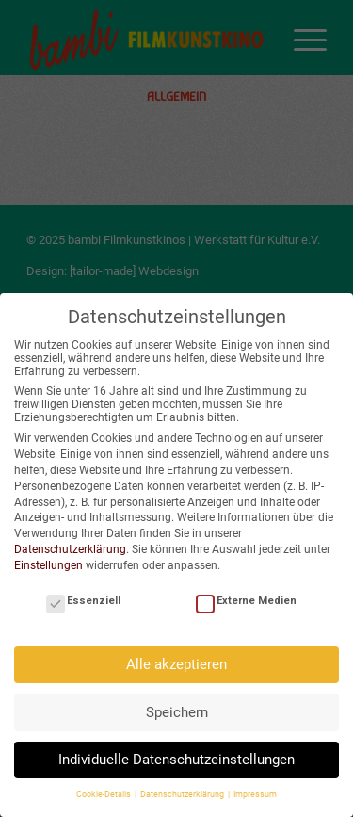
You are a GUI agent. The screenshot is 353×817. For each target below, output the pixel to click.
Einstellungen (48, 565)
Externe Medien (246, 601)
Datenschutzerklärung (70, 549)
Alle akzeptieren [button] (176, 664)
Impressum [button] (255, 794)
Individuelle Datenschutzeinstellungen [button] (176, 759)
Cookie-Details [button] (104, 794)
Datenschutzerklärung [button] (183, 794)
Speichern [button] (177, 712)
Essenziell (83, 601)
